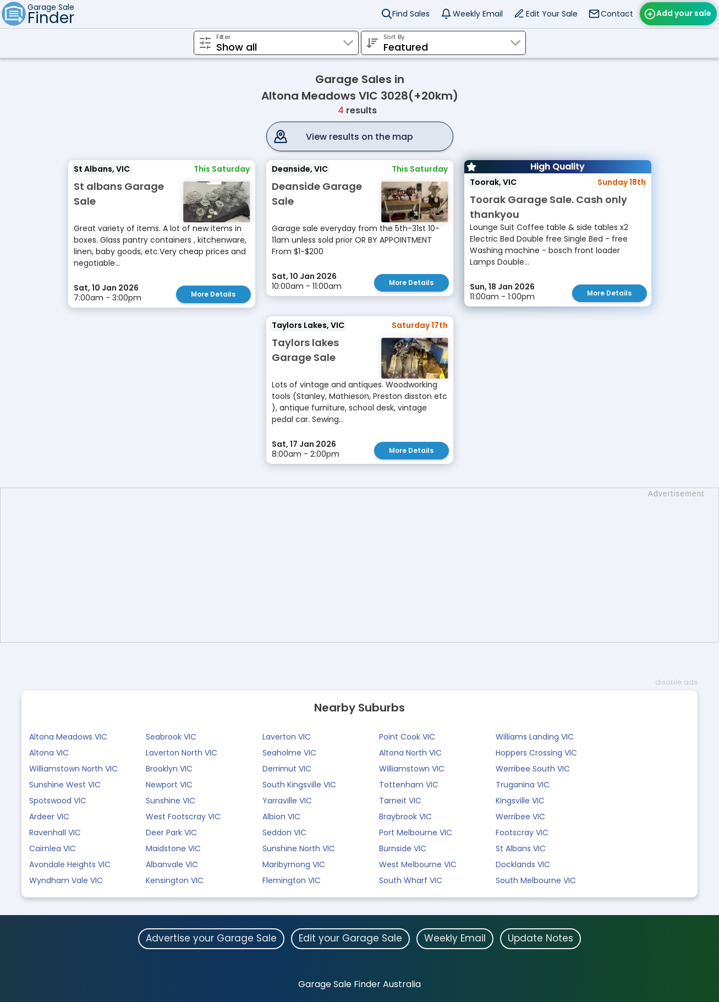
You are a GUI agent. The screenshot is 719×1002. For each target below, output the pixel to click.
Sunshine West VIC (65, 784)
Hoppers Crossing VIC (536, 752)
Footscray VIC (522, 832)
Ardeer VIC (49, 816)
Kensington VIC (175, 880)
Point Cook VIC (407, 736)
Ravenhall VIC (55, 832)
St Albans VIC (521, 848)
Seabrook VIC (171, 736)
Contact (617, 13)
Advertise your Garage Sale (211, 938)
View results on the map (359, 136)
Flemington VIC (291, 880)
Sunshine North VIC (298, 848)
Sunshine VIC (170, 800)
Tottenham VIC (408, 784)
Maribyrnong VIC (293, 864)
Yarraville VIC (287, 800)
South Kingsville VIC (299, 784)
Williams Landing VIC (535, 736)
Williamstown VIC (411, 768)
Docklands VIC (523, 864)
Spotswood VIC (57, 800)
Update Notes (540, 938)
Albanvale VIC (172, 864)
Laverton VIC (286, 736)
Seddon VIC (284, 832)
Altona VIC (49, 752)
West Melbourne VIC (418, 864)
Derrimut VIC (286, 768)
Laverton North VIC (181, 752)
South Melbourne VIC (536, 880)
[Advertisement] (365, 565)
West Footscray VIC (183, 816)
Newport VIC (169, 784)
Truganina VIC (523, 784)
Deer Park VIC (171, 832)
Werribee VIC (520, 816)
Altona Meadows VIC (68, 736)
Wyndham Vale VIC (66, 880)
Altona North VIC (410, 752)
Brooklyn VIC (169, 768)
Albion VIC (281, 816)
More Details (213, 294)
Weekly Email (478, 13)
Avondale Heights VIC (70, 864)
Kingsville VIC (520, 800)
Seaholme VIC (289, 752)
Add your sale (683, 13)
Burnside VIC (402, 848)
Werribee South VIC (533, 768)
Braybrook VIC (405, 816)
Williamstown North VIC (73, 768)
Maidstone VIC (173, 848)
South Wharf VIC (410, 880)
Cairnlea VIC (52, 848)
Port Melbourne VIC (415, 832)
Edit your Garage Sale (350, 938)
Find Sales (411, 13)
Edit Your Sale (552, 13)
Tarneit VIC (400, 800)
